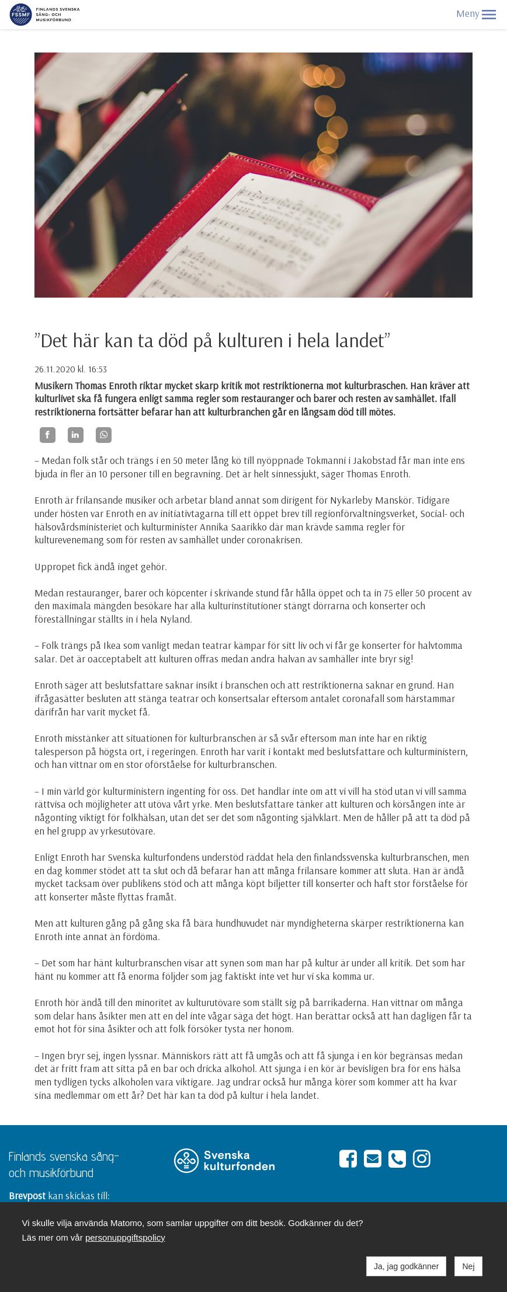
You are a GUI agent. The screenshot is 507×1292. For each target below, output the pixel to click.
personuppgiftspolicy (125, 1237)
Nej (468, 1266)
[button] (489, 14)
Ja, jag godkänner (406, 1266)
